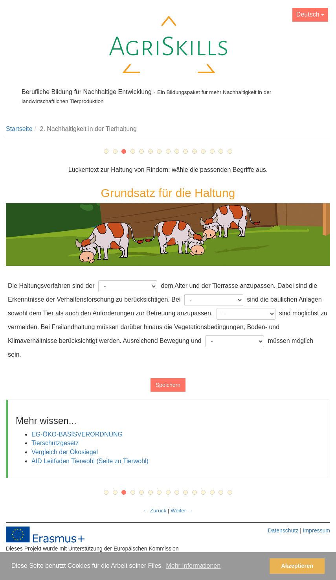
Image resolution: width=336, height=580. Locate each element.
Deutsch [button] (310, 14)
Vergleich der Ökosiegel (64, 452)
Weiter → (182, 511)
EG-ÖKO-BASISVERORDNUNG (77, 434)
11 (194, 151)
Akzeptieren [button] (297, 566)
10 (185, 151)
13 (212, 151)
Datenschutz (283, 530)
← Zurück (154, 511)
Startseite (19, 128)
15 (230, 151)
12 (203, 151)
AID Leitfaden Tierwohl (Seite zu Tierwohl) (90, 461)
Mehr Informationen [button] (193, 565)
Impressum (316, 530)
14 (221, 151)
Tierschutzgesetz (55, 443)
